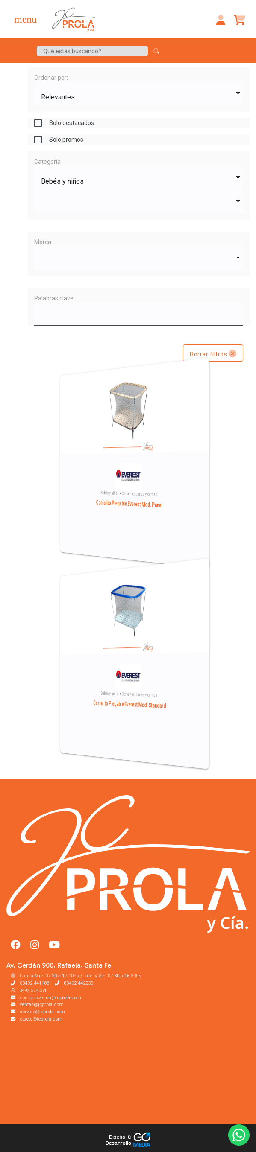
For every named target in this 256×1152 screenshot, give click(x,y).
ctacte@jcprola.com (36, 1019)
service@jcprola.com (38, 1012)
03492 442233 (74, 983)
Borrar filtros (213, 353)
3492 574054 (28, 990)
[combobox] (138, 93)
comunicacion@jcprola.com (46, 997)
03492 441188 (30, 983)
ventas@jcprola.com (37, 1004)
